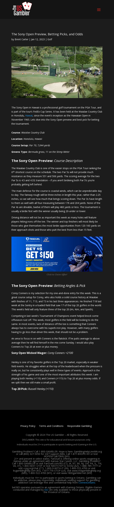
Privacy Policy (27, 426)
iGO (46, 489)
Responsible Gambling (79, 426)
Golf (49, 39)
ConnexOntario (87, 482)
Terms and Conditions (51, 426)
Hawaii (29, 115)
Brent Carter (21, 39)
